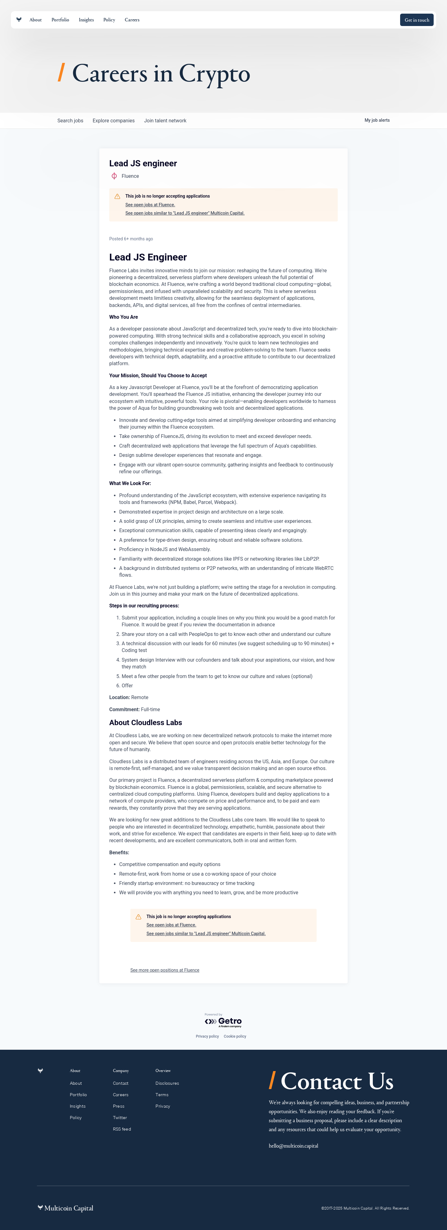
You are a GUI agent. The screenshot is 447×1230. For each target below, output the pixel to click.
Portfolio (82, 1094)
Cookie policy (235, 1036)
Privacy (166, 1106)
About (79, 1083)
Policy (79, 1117)
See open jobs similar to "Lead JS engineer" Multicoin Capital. (185, 213)
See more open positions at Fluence (164, 970)
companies (114, 121)
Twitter (123, 1117)
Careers (123, 1094)
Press (121, 1106)
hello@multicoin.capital (293, 1145)
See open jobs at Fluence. (150, 204)
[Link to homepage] (19, 19)
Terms (165, 1094)
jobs (71, 121)
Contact (123, 1083)
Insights (81, 1106)
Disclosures (170, 1083)
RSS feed (125, 1129)
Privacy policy (207, 1036)
